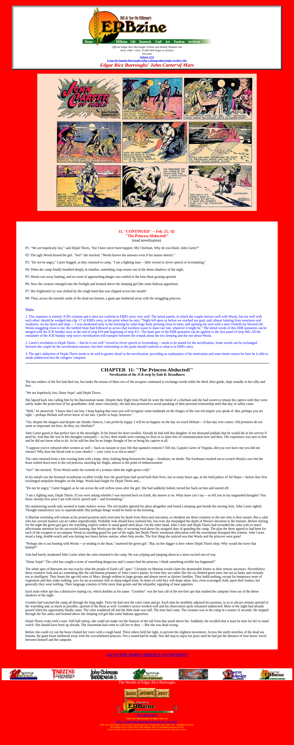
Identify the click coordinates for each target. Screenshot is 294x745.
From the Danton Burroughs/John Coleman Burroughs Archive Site (147, 60)
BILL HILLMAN (147, 715)
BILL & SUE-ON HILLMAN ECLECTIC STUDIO (147, 721)
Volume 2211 (147, 57)
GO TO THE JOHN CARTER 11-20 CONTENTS (147, 655)
